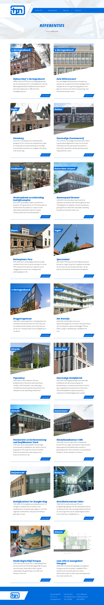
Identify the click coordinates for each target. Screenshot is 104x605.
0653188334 (81, 599)
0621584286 (68, 599)
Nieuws (66, 10)
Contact (78, 10)
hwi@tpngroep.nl (82, 597)
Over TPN (38, 10)
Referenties (52, 10)
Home (48, 31)
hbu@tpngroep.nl (70, 597)
